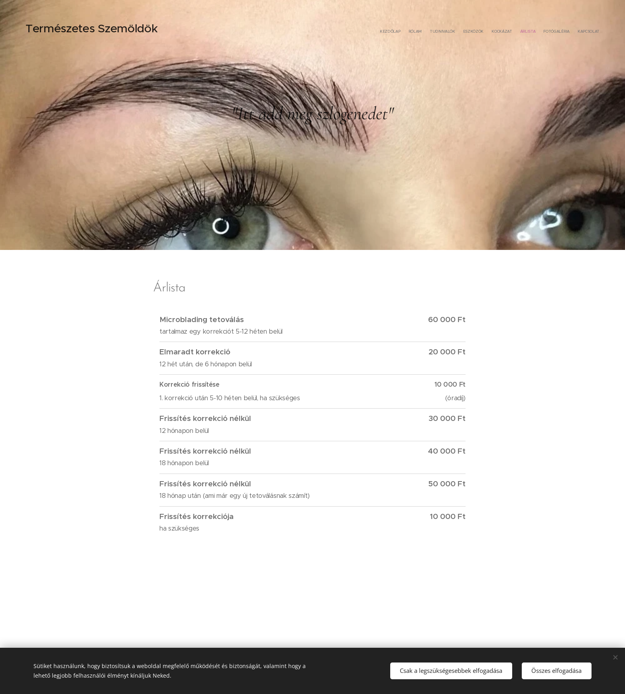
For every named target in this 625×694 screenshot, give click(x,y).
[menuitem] (545, 32)
